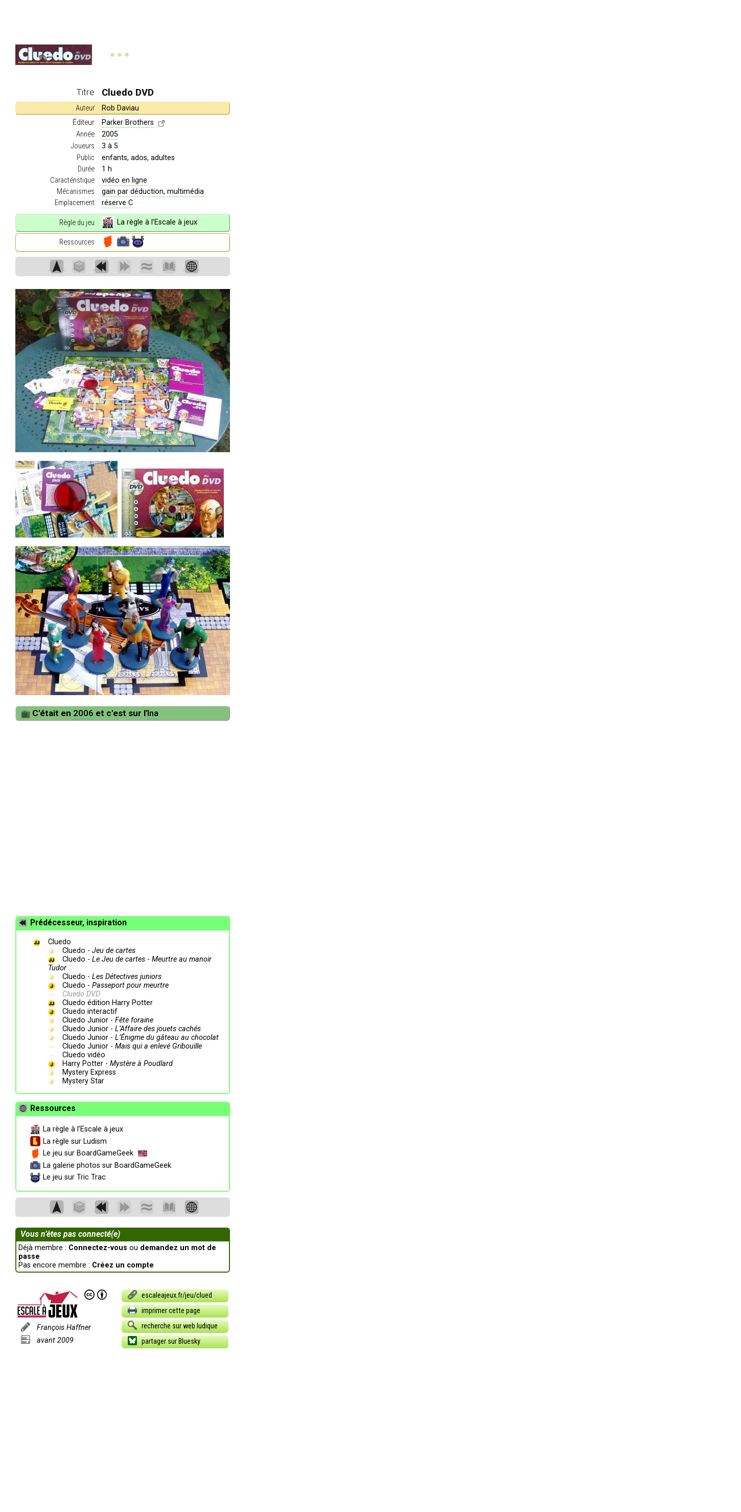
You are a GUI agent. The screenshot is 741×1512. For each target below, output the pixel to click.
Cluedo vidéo (83, 1055)
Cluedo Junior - (107, 1020)
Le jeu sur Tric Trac (68, 1177)
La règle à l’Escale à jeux (149, 222)
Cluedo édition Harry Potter (107, 1002)
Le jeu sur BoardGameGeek (88, 1153)
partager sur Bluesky (163, 1341)
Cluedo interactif (90, 1011)
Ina (152, 713)
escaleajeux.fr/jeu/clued (169, 1294)
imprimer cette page (163, 1310)
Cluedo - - (130, 963)
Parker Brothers (128, 122)
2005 (110, 134)
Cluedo (59, 942)
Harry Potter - (117, 1063)
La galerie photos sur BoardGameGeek (100, 1165)
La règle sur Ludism (68, 1141)
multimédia (185, 191)
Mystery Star (83, 1081)
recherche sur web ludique (172, 1325)
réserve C (117, 202)
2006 (83, 713)
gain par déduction (133, 191)
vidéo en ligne (124, 180)
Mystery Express (89, 1072)
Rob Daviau (120, 108)
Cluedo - (98, 950)
